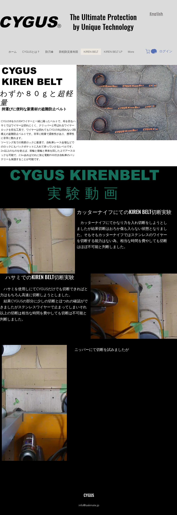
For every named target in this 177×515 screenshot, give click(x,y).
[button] (151, 51)
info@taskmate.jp (89, 505)
